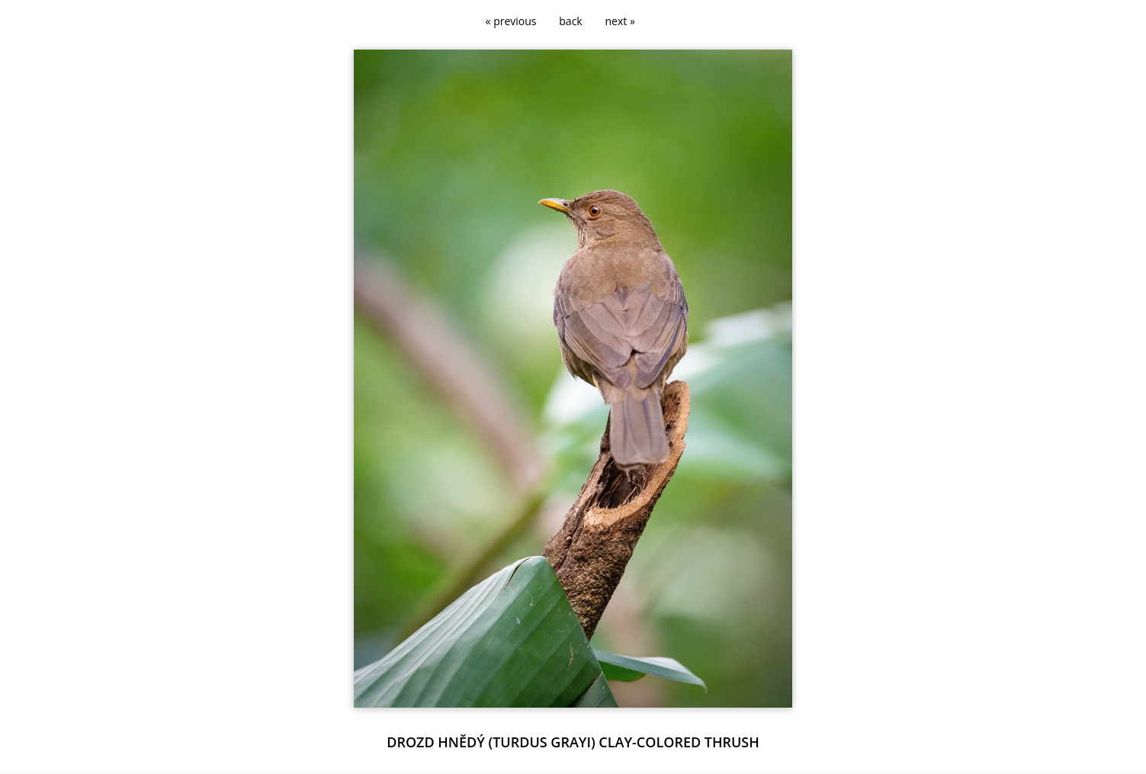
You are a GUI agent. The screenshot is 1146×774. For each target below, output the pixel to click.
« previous (511, 21)
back (570, 21)
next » (620, 21)
